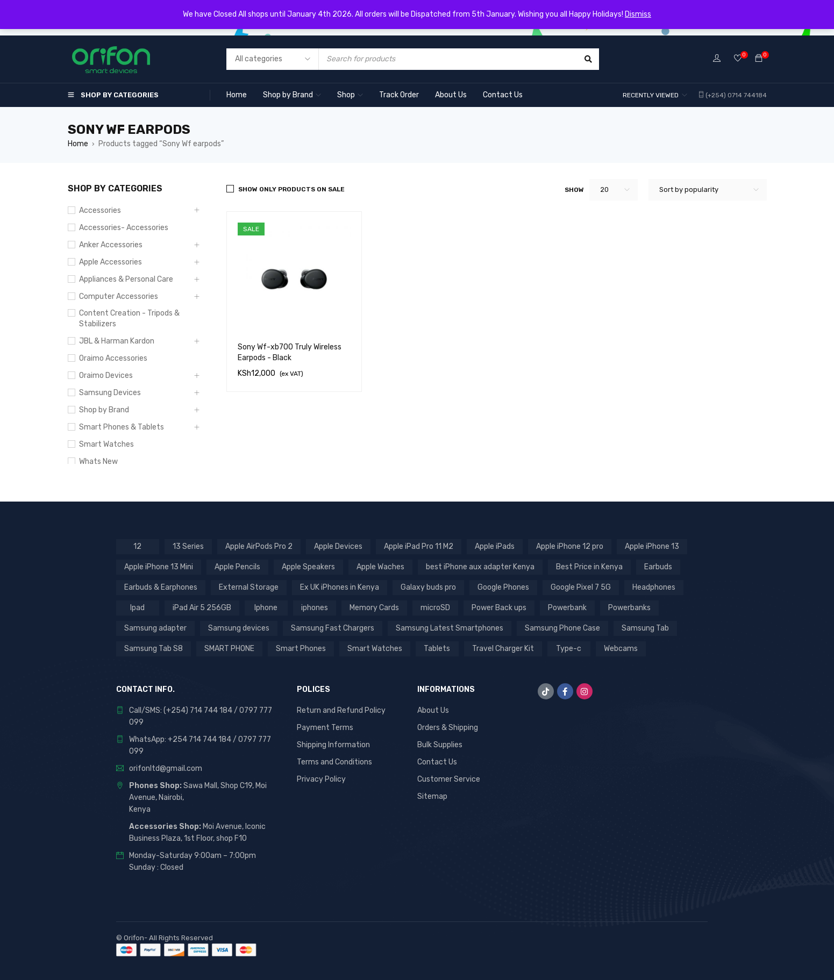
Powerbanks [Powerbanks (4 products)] (629, 607)
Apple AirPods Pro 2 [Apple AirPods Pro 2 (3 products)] (259, 546)
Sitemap (432, 796)
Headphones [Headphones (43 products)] (653, 587)
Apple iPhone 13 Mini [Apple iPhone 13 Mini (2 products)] (158, 566)
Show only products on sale (291, 189)
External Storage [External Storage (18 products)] (249, 587)
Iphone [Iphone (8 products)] (265, 607)
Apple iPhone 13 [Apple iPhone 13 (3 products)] (652, 546)
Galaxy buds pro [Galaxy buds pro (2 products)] (428, 587)
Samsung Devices (110, 392)
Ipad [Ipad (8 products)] (137, 607)
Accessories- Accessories (123, 227)
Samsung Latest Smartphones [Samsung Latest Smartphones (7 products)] (449, 628)
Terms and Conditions (334, 762)
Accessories (100, 210)
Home (78, 143)
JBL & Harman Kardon (116, 341)
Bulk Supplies (439, 744)
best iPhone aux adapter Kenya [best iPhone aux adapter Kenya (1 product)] (480, 566)
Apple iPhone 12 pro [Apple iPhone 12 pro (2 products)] (569, 546)
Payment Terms (325, 727)
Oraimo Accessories (113, 358)
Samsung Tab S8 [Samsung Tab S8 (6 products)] (153, 648)
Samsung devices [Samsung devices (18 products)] (238, 628)
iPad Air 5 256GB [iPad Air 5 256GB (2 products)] (202, 607)
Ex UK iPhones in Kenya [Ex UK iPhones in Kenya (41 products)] (339, 587)
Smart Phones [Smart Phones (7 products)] (301, 648)
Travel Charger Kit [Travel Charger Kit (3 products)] (503, 648)
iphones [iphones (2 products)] (314, 607)
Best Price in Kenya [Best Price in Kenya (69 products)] (589, 566)
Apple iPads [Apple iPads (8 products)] (495, 546)
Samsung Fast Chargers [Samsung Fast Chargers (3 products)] (332, 628)
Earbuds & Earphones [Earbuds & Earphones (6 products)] (160, 587)
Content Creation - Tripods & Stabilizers (129, 318)
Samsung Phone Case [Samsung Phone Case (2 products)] (562, 628)
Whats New (98, 461)
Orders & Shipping (447, 727)
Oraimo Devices (106, 375)
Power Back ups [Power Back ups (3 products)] (499, 607)
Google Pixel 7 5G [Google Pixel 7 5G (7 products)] (581, 587)
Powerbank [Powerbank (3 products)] (567, 607)
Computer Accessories (118, 296)
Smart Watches (106, 444)
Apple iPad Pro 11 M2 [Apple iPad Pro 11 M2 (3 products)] (418, 546)
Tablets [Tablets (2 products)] (437, 648)
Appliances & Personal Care (126, 279)
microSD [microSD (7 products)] (435, 607)
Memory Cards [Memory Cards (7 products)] (374, 607)
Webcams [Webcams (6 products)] (621, 648)
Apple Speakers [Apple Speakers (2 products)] (308, 566)
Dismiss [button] (638, 14)
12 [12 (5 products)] (137, 546)
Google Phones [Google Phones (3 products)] (503, 587)
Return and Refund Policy (341, 710)
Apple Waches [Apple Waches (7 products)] (380, 566)
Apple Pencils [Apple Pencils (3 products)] (237, 566)
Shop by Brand (104, 409)
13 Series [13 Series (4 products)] (188, 546)
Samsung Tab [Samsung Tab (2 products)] (645, 628)
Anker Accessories (110, 244)
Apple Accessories (110, 262)
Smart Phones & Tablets (121, 427)
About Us (433, 710)
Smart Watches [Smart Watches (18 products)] (374, 648)
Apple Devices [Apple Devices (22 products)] (338, 546)
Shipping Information (333, 744)
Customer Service (448, 779)
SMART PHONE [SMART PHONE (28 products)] (229, 648)
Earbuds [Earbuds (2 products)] (658, 566)
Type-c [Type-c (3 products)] (568, 648)
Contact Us (437, 762)
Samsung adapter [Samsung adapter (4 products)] (155, 628)
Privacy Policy (321, 779)
